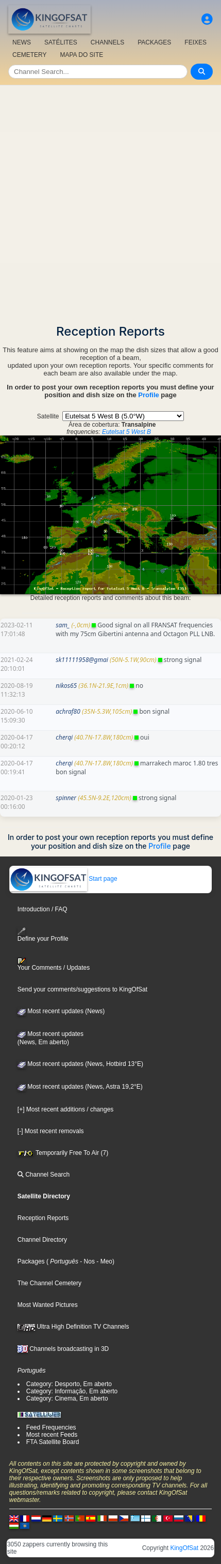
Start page (63, 878)
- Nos (86, 1261)
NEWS (21, 42)
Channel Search (44, 1174)
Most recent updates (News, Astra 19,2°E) (80, 1086)
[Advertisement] (110, 201)
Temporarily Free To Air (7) (63, 1152)
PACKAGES (154, 42)
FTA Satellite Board (52, 1442)
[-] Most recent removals (51, 1131)
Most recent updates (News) (61, 1011)
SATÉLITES (60, 42)
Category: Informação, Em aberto (71, 1391)
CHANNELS (107, 42)
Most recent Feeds (51, 1434)
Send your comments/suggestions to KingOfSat (82, 989)
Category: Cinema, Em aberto (67, 1398)
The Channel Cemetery (49, 1283)
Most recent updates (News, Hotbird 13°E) (80, 1063)
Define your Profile (43, 934)
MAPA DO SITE (81, 54)
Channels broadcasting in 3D (63, 1348)
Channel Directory (42, 1239)
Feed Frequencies (51, 1427)
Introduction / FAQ (42, 909)
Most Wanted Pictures (48, 1305)
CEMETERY (29, 54)
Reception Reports (43, 1218)
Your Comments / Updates (54, 964)
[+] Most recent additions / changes (65, 1109)
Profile (148, 395)
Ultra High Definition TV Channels (73, 1326)
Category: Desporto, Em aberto (69, 1384)
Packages (31, 1261)
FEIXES (195, 42)
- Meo (103, 1261)
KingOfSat (184, 1548)
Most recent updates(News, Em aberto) (50, 1038)
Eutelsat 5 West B (126, 431)
